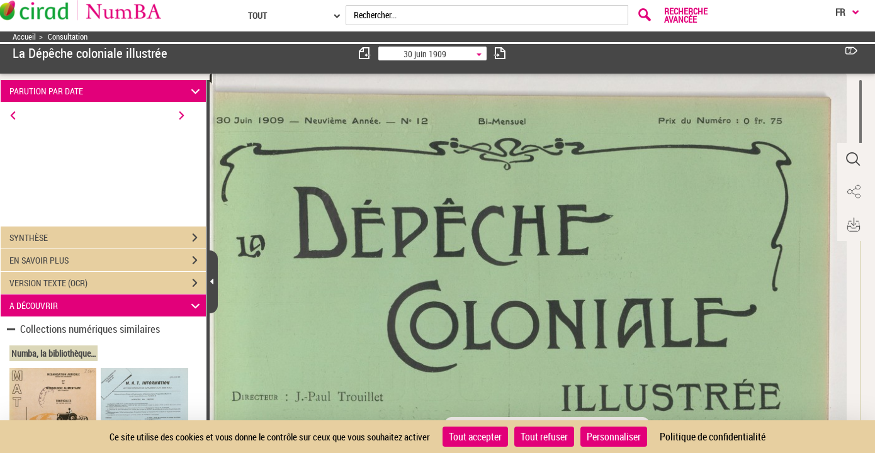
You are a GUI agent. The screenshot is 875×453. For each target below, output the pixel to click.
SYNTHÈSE (107, 238)
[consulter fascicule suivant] (500, 53)
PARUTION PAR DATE (106, 91)
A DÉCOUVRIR (106, 305)
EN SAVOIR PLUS (107, 260)
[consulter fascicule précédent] (365, 53)
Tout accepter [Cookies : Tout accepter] (475, 437)
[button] (853, 159)
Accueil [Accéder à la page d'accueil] (24, 36)
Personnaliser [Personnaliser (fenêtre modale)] (614, 437)
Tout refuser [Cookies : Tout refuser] (544, 437)
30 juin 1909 (425, 54)
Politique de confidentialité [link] (712, 437)
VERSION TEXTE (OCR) (107, 283)
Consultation (68, 36)
